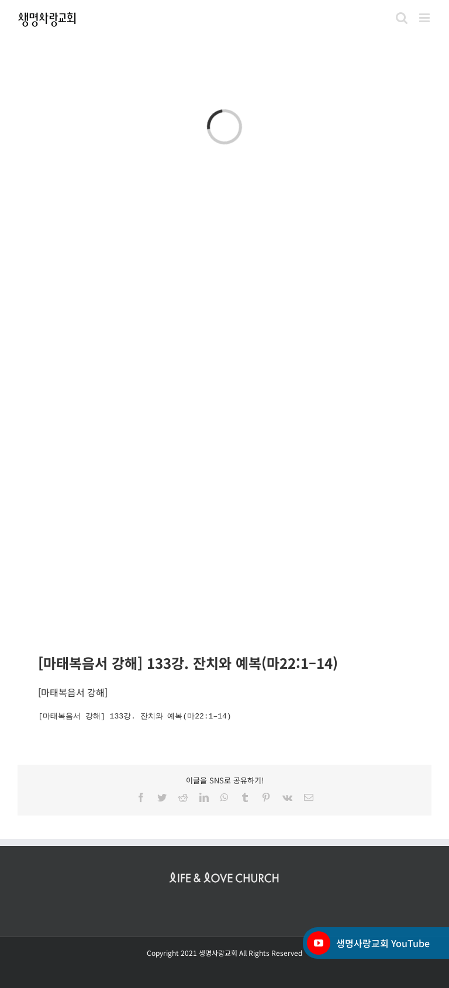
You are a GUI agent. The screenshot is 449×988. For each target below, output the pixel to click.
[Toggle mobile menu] (425, 18)
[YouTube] (318, 943)
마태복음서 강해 (73, 692)
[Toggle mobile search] (401, 18)
